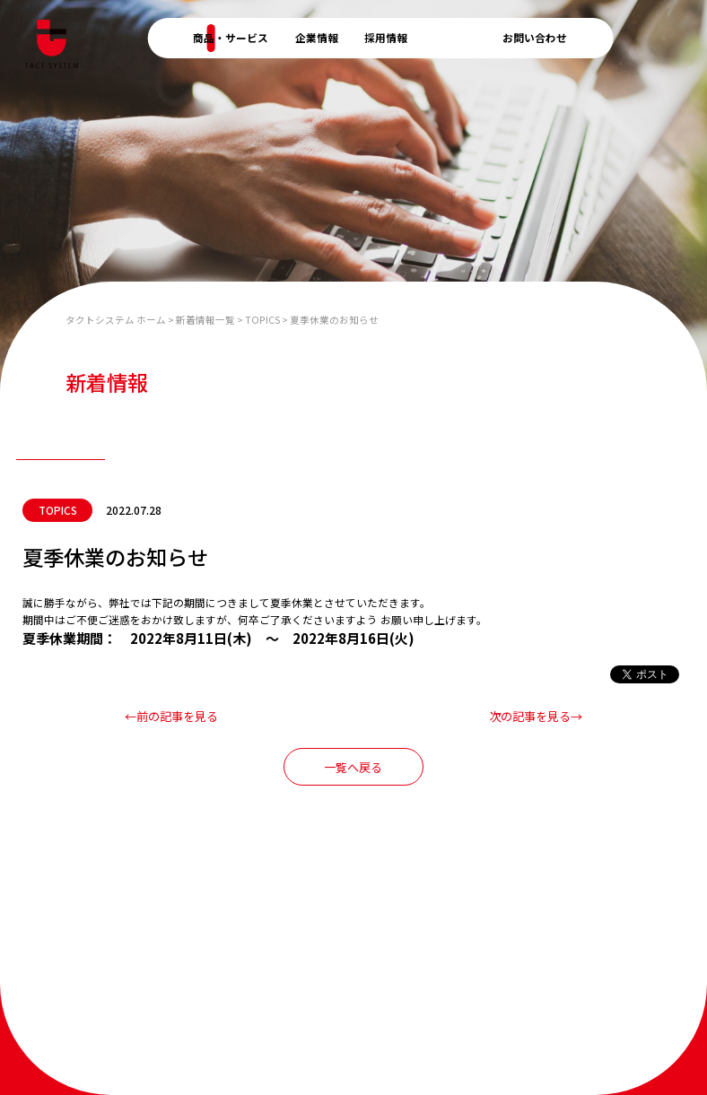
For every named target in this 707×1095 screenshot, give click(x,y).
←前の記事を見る (171, 716)
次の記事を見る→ (535, 716)
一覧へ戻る (353, 767)
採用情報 (385, 37)
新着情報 (454, 37)
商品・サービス (230, 37)
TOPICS (58, 509)
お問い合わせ (534, 37)
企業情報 (316, 37)
